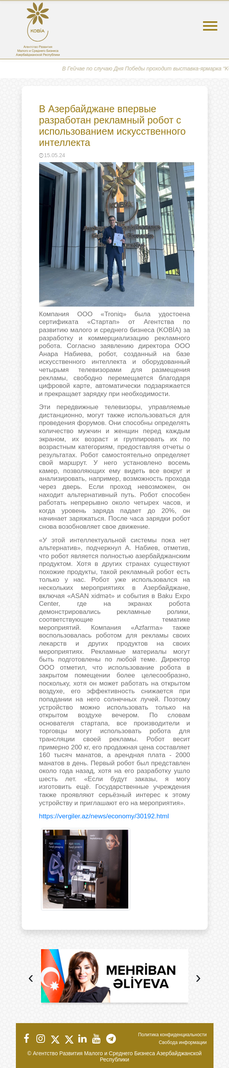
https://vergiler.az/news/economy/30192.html (104, 816)
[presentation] (31, 978)
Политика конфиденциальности (172, 1034)
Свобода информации (183, 1042)
